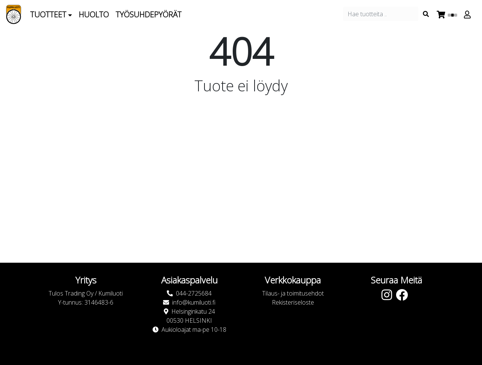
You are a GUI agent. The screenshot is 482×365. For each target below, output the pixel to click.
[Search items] (426, 14)
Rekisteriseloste (293, 302)
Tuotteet (51, 14)
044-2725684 (194, 293)
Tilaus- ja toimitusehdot (293, 293)
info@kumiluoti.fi (193, 302)
